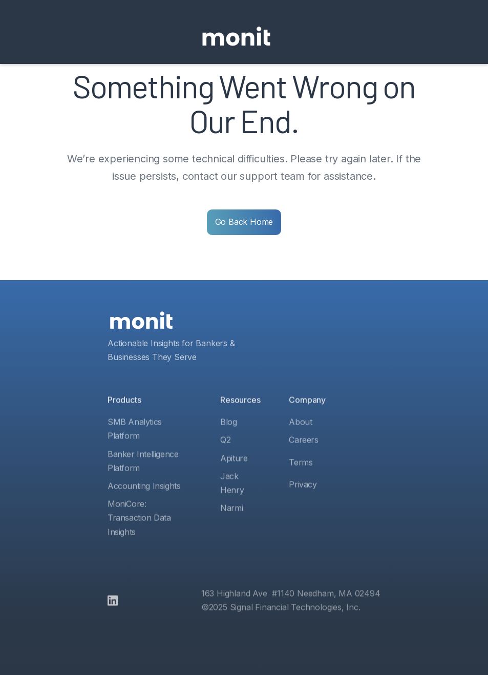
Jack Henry (232, 501)
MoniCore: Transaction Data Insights (139, 536)
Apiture (233, 476)
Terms (301, 480)
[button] (288, 37)
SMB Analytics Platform (135, 447)
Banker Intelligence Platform (143, 479)
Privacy (303, 502)
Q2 (225, 458)
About (300, 440)
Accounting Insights (144, 504)
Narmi (231, 526)
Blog (228, 440)
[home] (236, 37)
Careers (304, 458)
